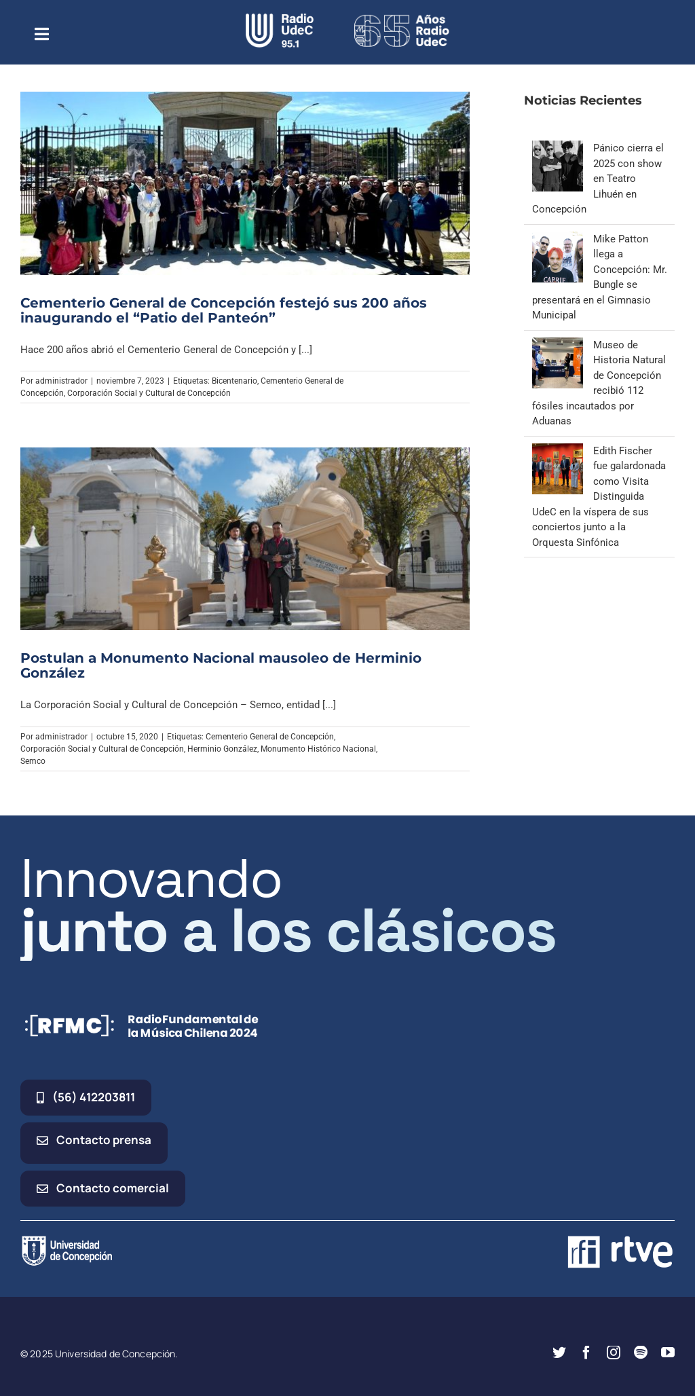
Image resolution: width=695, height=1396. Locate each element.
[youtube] (668, 1352)
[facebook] (586, 1352)
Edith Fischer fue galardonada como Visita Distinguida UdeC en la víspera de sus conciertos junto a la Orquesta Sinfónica (599, 497)
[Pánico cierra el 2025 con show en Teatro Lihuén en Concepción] (557, 148)
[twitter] (559, 1352)
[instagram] (613, 1352)
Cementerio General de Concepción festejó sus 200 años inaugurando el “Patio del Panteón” (223, 310)
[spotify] (640, 1352)
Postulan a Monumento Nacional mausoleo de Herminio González (220, 665)
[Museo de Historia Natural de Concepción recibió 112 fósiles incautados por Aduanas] (557, 345)
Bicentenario (234, 381)
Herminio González (222, 749)
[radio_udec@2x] (280, 18)
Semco (32, 761)
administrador (61, 381)
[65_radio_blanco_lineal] (401, 18)
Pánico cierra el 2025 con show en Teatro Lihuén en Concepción (598, 178)
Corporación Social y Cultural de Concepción (149, 393)
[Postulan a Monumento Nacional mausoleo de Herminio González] (245, 538)
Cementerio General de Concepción (270, 736)
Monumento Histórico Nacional (318, 749)
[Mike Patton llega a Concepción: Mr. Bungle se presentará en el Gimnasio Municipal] (557, 239)
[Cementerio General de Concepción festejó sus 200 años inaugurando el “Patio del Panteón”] (245, 183)
